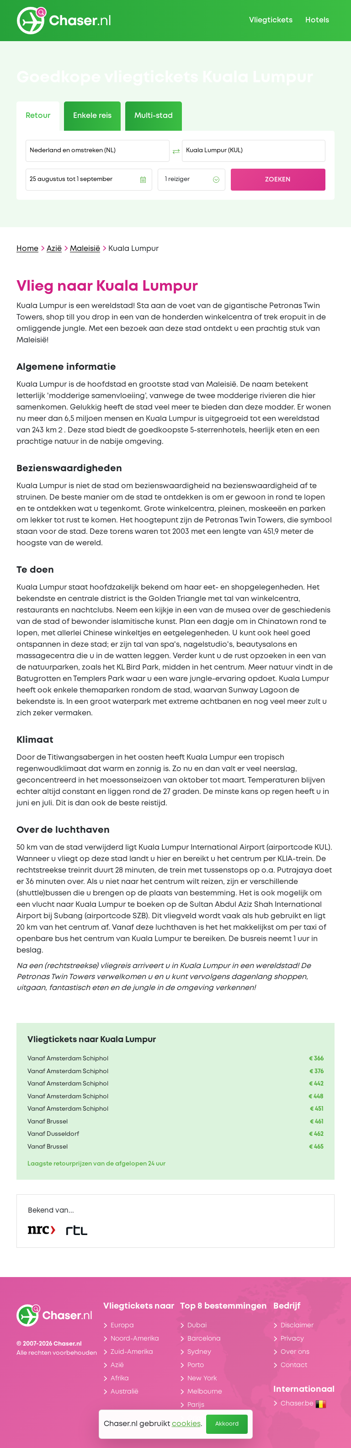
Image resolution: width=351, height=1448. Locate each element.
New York (202, 1378)
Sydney (199, 1352)
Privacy (292, 1339)
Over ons (295, 1352)
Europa (122, 1325)
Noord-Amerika (135, 1339)
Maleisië (85, 248)
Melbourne (204, 1392)
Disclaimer (297, 1325)
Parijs (195, 1405)
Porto (195, 1365)
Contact (294, 1365)
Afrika (120, 1378)
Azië (54, 248)
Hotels (317, 20)
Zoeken (278, 179)
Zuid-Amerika (132, 1352)
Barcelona (204, 1339)
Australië (124, 1392)
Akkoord (227, 1424)
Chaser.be (303, 1403)
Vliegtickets (270, 20)
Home (27, 248)
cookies (186, 1424)
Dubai (197, 1325)
